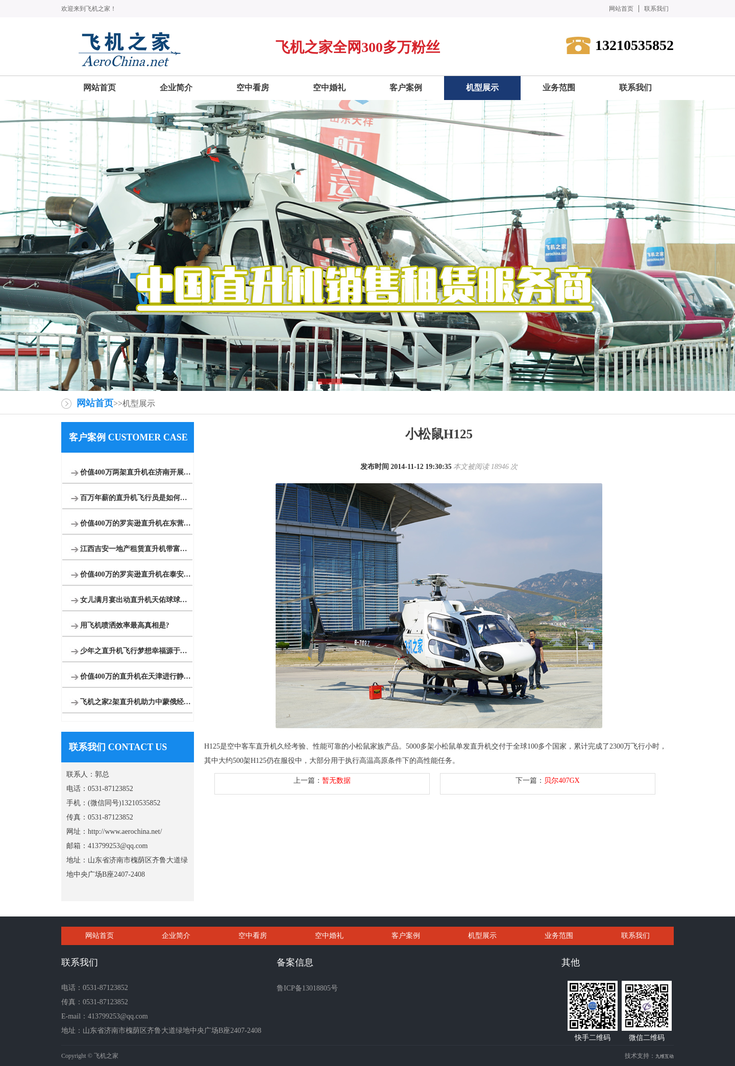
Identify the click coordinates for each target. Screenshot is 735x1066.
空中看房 (252, 935)
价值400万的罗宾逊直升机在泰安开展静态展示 (136, 574)
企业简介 (176, 935)
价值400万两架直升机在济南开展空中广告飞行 (136, 472)
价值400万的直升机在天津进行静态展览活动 (136, 676)
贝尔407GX (561, 780)
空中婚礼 (329, 935)
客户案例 (405, 935)
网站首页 (621, 8)
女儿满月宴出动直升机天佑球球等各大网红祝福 (136, 600)
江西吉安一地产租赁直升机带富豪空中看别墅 (136, 549)
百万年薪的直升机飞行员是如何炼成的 (136, 498)
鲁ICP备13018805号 (307, 988)
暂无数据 (336, 780)
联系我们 (656, 8)
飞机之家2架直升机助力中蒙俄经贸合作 (136, 702)
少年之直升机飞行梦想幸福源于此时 (136, 651)
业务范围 (559, 935)
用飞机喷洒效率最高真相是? (124, 625)
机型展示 (482, 935)
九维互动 (664, 1056)
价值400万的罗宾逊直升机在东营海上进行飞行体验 (136, 523)
